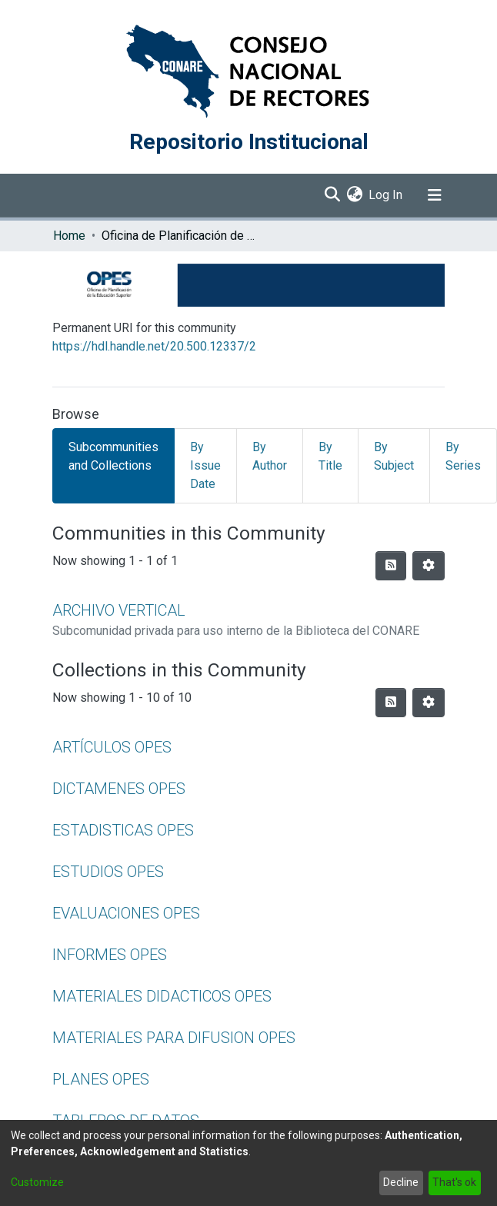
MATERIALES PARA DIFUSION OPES (173, 1037)
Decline (401, 1182)
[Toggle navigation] (434, 195)
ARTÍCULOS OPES (112, 747)
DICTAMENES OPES (118, 788)
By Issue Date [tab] (205, 465)
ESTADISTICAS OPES (123, 830)
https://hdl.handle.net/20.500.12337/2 (154, 346)
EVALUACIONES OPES (126, 913)
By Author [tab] (269, 456)
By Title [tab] (330, 456)
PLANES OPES (100, 1079)
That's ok (454, 1182)
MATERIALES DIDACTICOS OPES (162, 996)
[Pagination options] (428, 565)
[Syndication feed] (390, 565)
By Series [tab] (463, 456)
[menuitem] (354, 195)
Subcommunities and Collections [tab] (113, 456)
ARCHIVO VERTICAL (118, 610)
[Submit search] (332, 195)
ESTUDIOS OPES (108, 871)
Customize (37, 1182)
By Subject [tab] (394, 456)
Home (69, 235)
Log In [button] (386, 195)
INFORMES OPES (109, 954)
